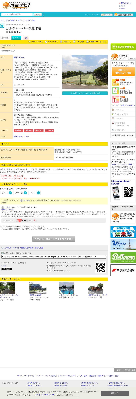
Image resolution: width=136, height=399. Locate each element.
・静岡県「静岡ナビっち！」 (89, 383)
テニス (7, 192)
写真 (26, 38)
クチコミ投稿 (50, 376)
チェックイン (53, 42)
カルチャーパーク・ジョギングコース (9, 296)
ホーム (123, 8)
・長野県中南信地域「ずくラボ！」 (118, 385)
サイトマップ (29, 376)
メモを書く (80, 42)
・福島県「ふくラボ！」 (34, 385)
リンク (79, 376)
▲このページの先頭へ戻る (125, 370)
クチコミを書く (37, 42)
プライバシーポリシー (66, 376)
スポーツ (21, 192)
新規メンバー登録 (123, 14)
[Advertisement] (75, 5)
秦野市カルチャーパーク (97, 295)
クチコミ (16, 38)
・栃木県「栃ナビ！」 (33, 383)
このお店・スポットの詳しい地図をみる (85, 93)
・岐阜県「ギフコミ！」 (88, 385)
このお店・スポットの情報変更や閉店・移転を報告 (23, 248)
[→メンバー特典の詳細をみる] (123, 105)
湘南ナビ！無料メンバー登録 (123, 71)
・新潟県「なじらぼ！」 (61, 385)
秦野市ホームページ (21, 136)
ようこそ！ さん (92, 14)
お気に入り (67, 42)
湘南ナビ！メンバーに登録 (121, 164)
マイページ (119, 119)
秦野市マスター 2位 (7, 209)
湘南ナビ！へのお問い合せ (108, 376)
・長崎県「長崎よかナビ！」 (116, 383)
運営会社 (92, 376)
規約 (85, 376)
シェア (4, 266)
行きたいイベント (121, 114)
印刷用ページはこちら (97, 42)
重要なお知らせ (126, 3)
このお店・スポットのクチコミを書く (54, 239)
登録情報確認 (120, 130)
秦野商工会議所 (35, 295)
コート (35, 192)
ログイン (107, 14)
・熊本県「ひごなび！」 (61, 383)
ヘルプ (123, 6)
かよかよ (27, 200)
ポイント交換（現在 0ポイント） (122, 124)
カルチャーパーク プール (68, 295)
